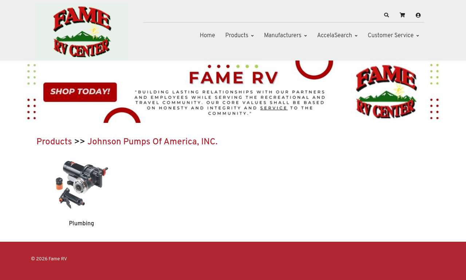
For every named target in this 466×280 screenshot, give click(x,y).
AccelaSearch (334, 35)
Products (236, 35)
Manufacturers (282, 35)
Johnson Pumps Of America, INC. (152, 142)
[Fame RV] (81, 32)
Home (207, 35)
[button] (386, 15)
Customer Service (391, 35)
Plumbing (81, 224)
